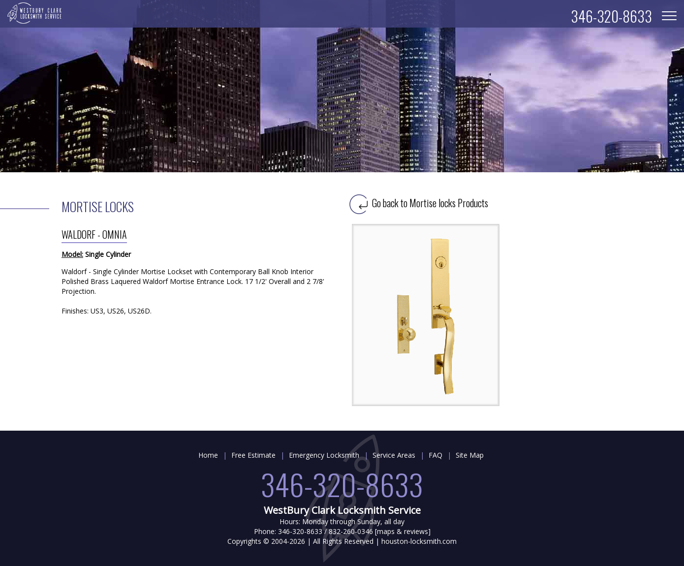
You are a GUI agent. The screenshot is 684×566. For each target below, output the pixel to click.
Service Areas (394, 455)
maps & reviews (402, 531)
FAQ (435, 455)
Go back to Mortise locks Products (418, 202)
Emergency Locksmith (324, 455)
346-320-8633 (342, 483)
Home (208, 455)
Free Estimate (253, 455)
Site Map (470, 455)
